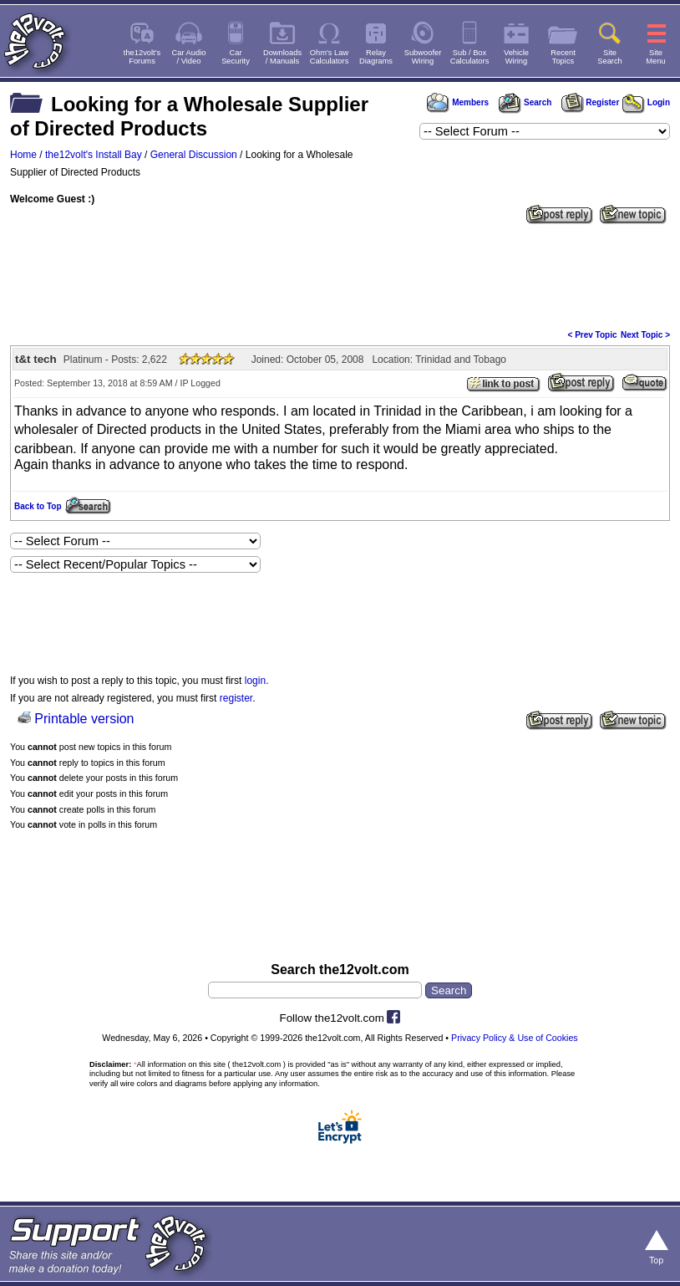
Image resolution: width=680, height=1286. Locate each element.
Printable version (84, 719)
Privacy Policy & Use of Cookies (514, 1038)
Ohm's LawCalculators (329, 56)
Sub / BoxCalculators (470, 56)
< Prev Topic (592, 334)
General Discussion (193, 155)
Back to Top (37, 506)
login (255, 680)
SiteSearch (609, 56)
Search (524, 102)
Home (23, 155)
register (236, 698)
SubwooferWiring (423, 56)
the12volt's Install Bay (93, 155)
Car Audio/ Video (189, 56)
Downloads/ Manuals (282, 56)
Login (646, 102)
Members (458, 102)
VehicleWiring (516, 56)
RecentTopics (563, 56)
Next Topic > (645, 334)
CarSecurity (235, 56)
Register (590, 102)
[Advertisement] (340, 275)
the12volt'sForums (142, 56)
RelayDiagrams (376, 56)
